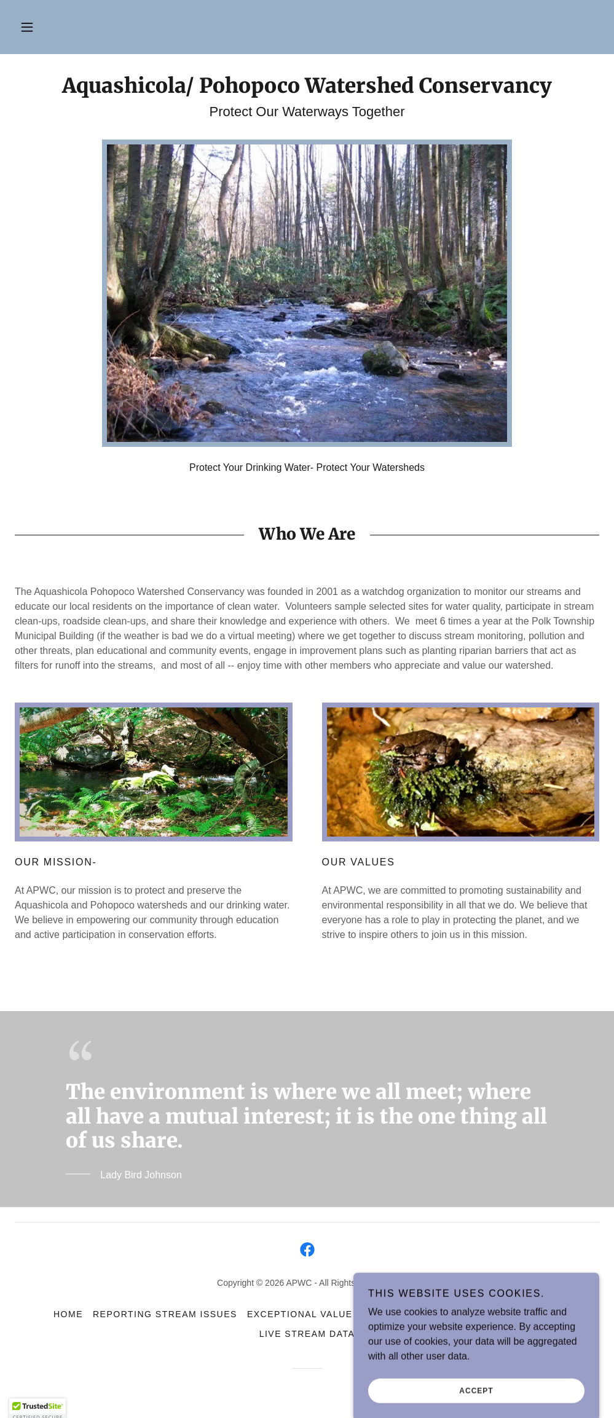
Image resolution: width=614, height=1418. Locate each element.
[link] (307, 89)
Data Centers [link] (441, 1314)
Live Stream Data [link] (307, 1334)
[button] (27, 27)
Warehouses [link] (525, 1314)
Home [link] (68, 1314)
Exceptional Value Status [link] (320, 1314)
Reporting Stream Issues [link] (165, 1314)
